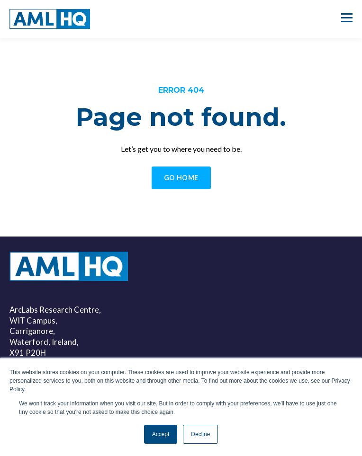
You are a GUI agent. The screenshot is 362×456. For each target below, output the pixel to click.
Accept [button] (161, 434)
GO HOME (181, 178)
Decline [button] (200, 434)
